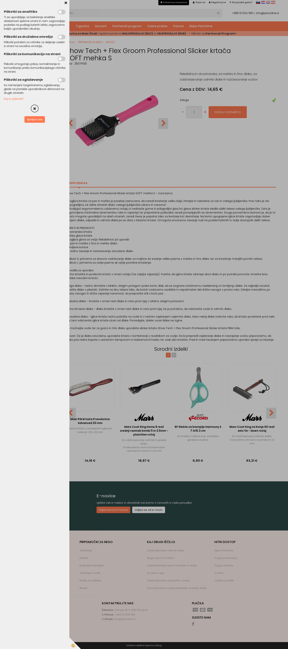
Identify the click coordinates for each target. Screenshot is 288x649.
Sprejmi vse (34, 119)
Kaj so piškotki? (14, 99)
